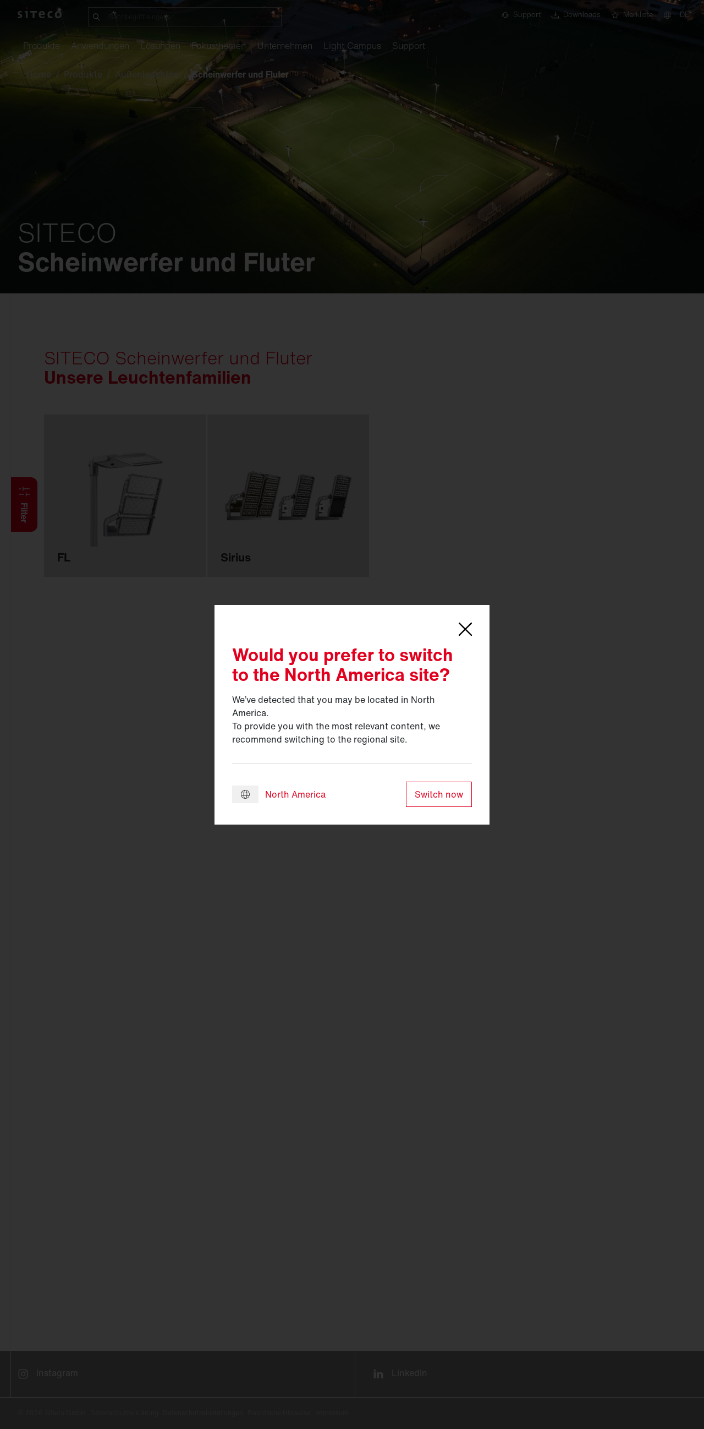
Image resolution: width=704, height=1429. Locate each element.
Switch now (439, 794)
